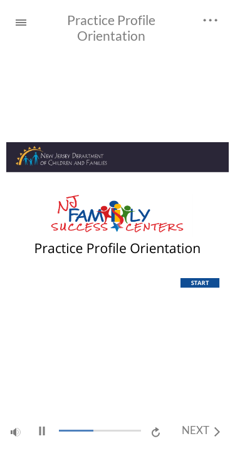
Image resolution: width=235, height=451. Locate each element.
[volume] (15, 430)
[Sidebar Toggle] (15, 20)
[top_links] (210, 18)
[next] (200, 431)
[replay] (156, 431)
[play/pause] (42, 431)
